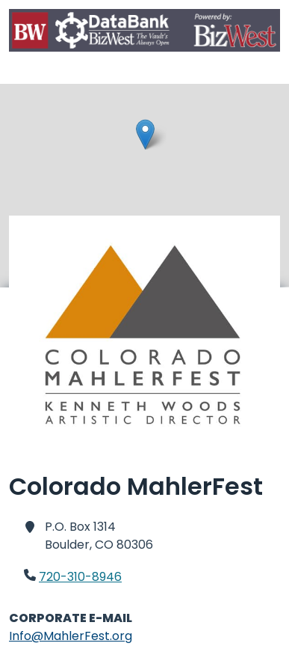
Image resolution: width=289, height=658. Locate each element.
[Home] (144, 33)
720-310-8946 (80, 576)
